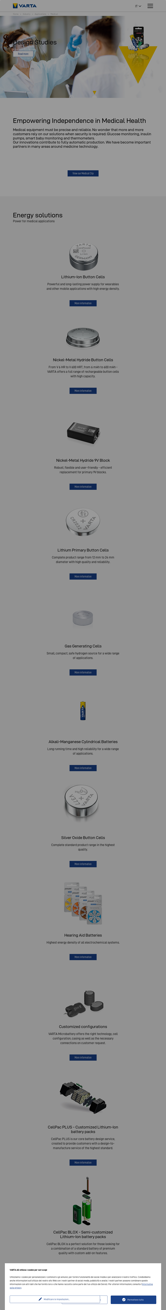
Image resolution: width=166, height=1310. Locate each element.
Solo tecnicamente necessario (86, 1299)
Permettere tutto (135, 1299)
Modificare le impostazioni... (36, 1299)
